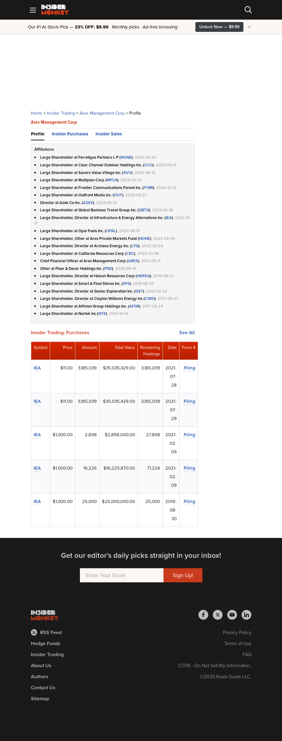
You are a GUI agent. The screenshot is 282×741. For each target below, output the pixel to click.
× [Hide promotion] (249, 26)
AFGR (134, 306)
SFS (126, 283)
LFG (134, 246)
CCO (148, 165)
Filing (189, 368)
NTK (102, 313)
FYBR (148, 188)
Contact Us (43, 687)
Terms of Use (237, 643)
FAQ (247, 654)
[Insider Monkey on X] (220, 615)
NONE (126, 157)
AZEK (88, 203)
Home (36, 113)
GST (139, 291)
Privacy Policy (237, 632)
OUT (118, 195)
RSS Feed (46, 632)
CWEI (150, 298)
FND (108, 268)
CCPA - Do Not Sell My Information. (214, 665)
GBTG (144, 210)
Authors (39, 676)
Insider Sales (109, 133)
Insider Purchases (70, 133)
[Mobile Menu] (33, 10)
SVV (127, 173)
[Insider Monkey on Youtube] (234, 615)
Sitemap (40, 698)
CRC (130, 253)
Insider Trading (61, 113)
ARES (133, 261)
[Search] (248, 9)
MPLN (112, 180)
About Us (41, 665)
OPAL (111, 231)
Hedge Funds (45, 643)
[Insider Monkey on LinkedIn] (246, 615)
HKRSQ (143, 276)
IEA (169, 218)
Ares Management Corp (102, 113)
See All (187, 332)
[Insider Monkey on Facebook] (205, 615)
